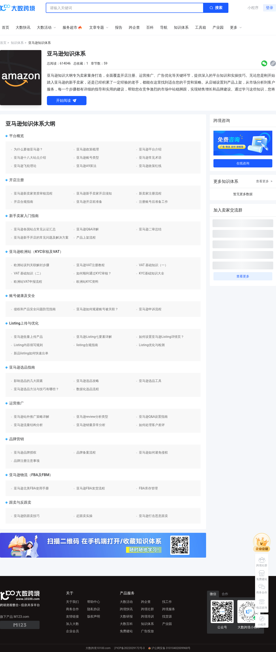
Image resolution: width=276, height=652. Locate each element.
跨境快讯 (126, 609)
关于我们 (72, 602)
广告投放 (147, 631)
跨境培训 (147, 616)
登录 (269, 8)
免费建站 (126, 631)
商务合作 (72, 609)
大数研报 (126, 616)
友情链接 (72, 616)
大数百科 (126, 624)
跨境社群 (147, 609)
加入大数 (72, 624)
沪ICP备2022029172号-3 (129, 648)
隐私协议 (93, 609)
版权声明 (93, 616)
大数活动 (126, 602)
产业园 (167, 624)
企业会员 (72, 631)
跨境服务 (168, 609)
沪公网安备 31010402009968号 (169, 648)
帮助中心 (93, 602)
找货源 (167, 616)
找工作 (167, 602)
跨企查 (146, 602)
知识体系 (147, 624)
